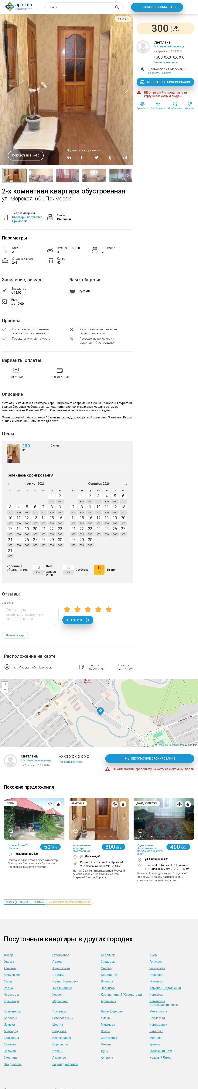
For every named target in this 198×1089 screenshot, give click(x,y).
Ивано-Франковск (65, 981)
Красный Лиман (160, 1057)
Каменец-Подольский (165, 988)
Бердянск (108, 955)
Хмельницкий (62, 988)
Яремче (154, 1044)
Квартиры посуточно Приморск (27, 219)
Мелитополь (158, 1011)
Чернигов (108, 988)
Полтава (58, 975)
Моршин (155, 1038)
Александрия (61, 1038)
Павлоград (157, 1018)
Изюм (105, 1031)
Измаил (9, 1024)
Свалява (10, 1044)
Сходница (10, 1057)
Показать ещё (15, 635)
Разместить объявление (160, 7)
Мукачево (108, 1024)
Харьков (10, 968)
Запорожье (157, 968)
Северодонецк (62, 1018)
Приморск (24, 902)
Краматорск (12, 1011)
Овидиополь (13, 1064)
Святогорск (109, 1038)
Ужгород (107, 968)
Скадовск (108, 961)
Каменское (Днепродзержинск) (163, 1003)
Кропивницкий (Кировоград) (121, 994)
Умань (105, 1018)
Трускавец (59, 1011)
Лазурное (59, 1057)
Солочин (10, 1051)
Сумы (8, 981)
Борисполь (60, 1044)
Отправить (78, 620)
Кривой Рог (109, 975)
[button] (100, 711)
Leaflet (159, 745)
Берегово (156, 1031)
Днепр (8, 955)
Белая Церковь (112, 1011)
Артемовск (108, 1001)
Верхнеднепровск (65, 1064)
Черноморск (158, 1024)
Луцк (104, 1051)
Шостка (57, 1024)
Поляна (106, 1044)
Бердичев (59, 1031)
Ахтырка (107, 1057)
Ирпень (57, 1051)
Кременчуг (11, 1001)
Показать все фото (25, 155)
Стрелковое (60, 955)
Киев (153, 955)
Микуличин (12, 975)
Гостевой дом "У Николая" (18, 847)
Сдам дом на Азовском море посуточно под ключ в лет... (150, 849)
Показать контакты (166, 62)
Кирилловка (61, 968)
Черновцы (11, 994)
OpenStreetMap (177, 745)
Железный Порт (160, 1051)
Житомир (156, 981)
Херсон (57, 994)
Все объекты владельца (169, 46)
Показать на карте (159, 72)
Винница (107, 981)
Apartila (10, 902)
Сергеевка (11, 1038)
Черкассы (156, 994)
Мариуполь (60, 1001)
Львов (57, 961)
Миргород (11, 1031)
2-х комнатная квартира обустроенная (82, 848)
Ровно (8, 988)
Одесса (9, 961)
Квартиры (39, 902)
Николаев (156, 975)
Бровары (10, 1018)
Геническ (155, 961)
